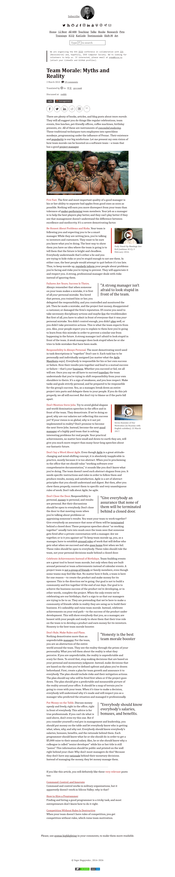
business (78, 368)
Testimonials (95, 35)
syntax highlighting (65, 835)
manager (68, 640)
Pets (122, 31)
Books (101, 31)
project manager (68, 146)
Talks (93, 31)
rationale (75, 755)
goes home (96, 545)
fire (103, 313)
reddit (64, 94)
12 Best (62, 31)
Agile (100, 452)
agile (50, 101)
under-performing (71, 211)
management (63, 101)
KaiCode (81, 35)
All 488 (72, 31)
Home (52, 31)
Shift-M (108, 35)
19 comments (71, 81)
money (62, 499)
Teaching (83, 31)
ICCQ (71, 35)
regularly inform (85, 266)
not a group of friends (77, 570)
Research (112, 31)
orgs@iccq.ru (115, 58)
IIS (121, 52)
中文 (69, 88)
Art (116, 35)
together (103, 372)
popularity (57, 139)
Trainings (61, 35)
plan (113, 321)
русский (77, 88)
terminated (117, 522)
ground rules (85, 541)
